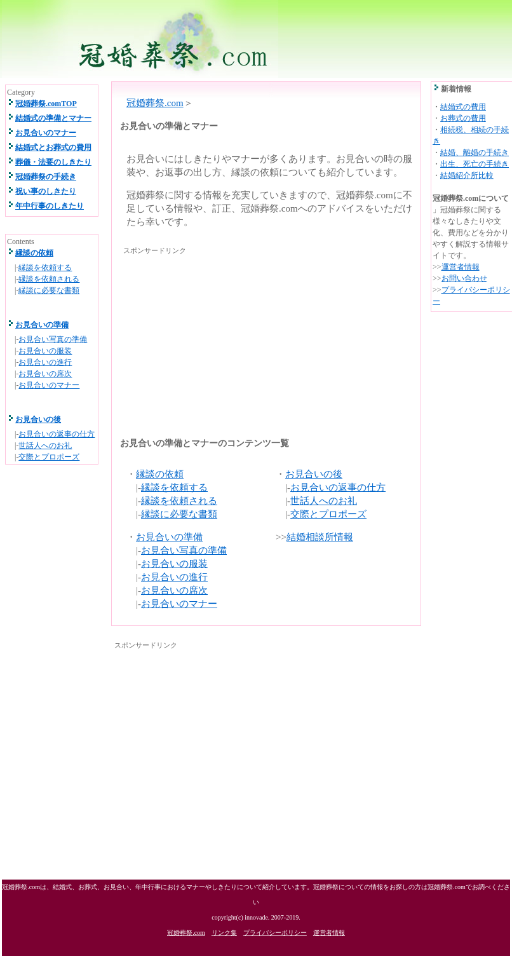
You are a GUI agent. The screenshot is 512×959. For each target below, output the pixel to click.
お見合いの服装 (174, 564)
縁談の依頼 (160, 474)
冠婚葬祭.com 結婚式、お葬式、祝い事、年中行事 (255, 39)
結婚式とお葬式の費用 (53, 147)
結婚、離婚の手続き (474, 152)
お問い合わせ (464, 278)
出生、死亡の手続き (474, 164)
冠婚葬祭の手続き (45, 176)
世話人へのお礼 (323, 501)
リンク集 (224, 932)
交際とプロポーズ (328, 514)
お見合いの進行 (174, 577)
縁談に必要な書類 (179, 514)
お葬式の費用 (463, 118)
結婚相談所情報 (319, 537)
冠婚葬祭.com (155, 103)
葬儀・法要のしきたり (53, 162)
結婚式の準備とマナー (53, 118)
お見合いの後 (313, 474)
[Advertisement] (226, 336)
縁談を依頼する (174, 487)
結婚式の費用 (463, 106)
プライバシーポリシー (275, 932)
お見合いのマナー (179, 604)
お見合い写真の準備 (184, 550)
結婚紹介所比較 (467, 175)
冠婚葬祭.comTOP (46, 103)
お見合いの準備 (169, 537)
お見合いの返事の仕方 (338, 487)
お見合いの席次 (174, 590)
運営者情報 (460, 266)
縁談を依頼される (179, 501)
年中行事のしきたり (49, 205)
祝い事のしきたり (45, 191)
